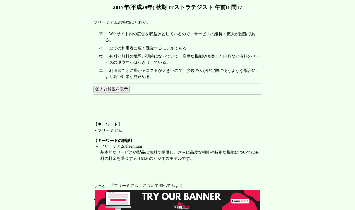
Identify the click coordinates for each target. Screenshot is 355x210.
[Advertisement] (176, 172)
